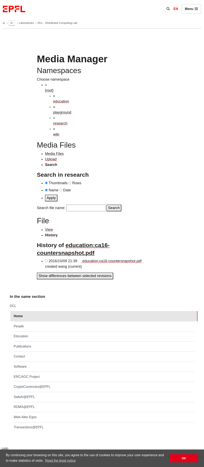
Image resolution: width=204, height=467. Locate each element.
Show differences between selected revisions (75, 276)
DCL (13, 306)
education (61, 101)
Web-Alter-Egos (25, 417)
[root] (49, 90)
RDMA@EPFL (24, 407)
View (49, 230)
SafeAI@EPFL (24, 397)
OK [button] (184, 458)
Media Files (54, 154)
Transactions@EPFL (29, 427)
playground (62, 112)
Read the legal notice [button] (60, 460)
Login (5, 448)
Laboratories (27, 22)
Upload (51, 159)
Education (21, 336)
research (60, 123)
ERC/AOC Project (26, 376)
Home (18, 316)
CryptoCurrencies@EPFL (32, 386)
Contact (19, 356)
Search (114, 208)
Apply (51, 198)
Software (20, 366)
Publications (22, 346)
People (19, 326)
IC (11, 22)
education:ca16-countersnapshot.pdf (111, 261)
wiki (56, 134)
